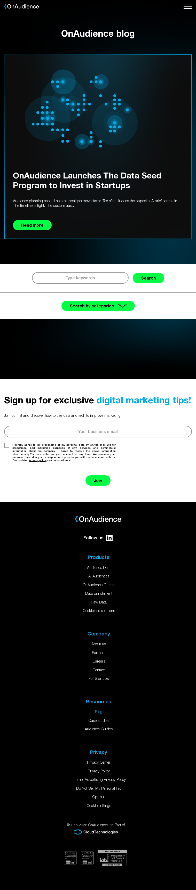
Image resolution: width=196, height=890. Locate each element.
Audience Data (99, 567)
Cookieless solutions (99, 610)
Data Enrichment (98, 593)
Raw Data (99, 602)
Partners (98, 652)
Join (98, 480)
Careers (98, 661)
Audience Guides (99, 728)
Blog (98, 711)
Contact (98, 669)
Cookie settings (99, 805)
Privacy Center (99, 762)
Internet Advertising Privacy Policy (99, 779)
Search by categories (98, 305)
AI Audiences (98, 576)
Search (148, 277)
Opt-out (98, 796)
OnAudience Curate (98, 584)
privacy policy (37, 460)
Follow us (98, 538)
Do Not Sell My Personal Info (98, 788)
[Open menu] (188, 6)
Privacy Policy (99, 771)
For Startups (99, 678)
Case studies (98, 720)
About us (98, 643)
